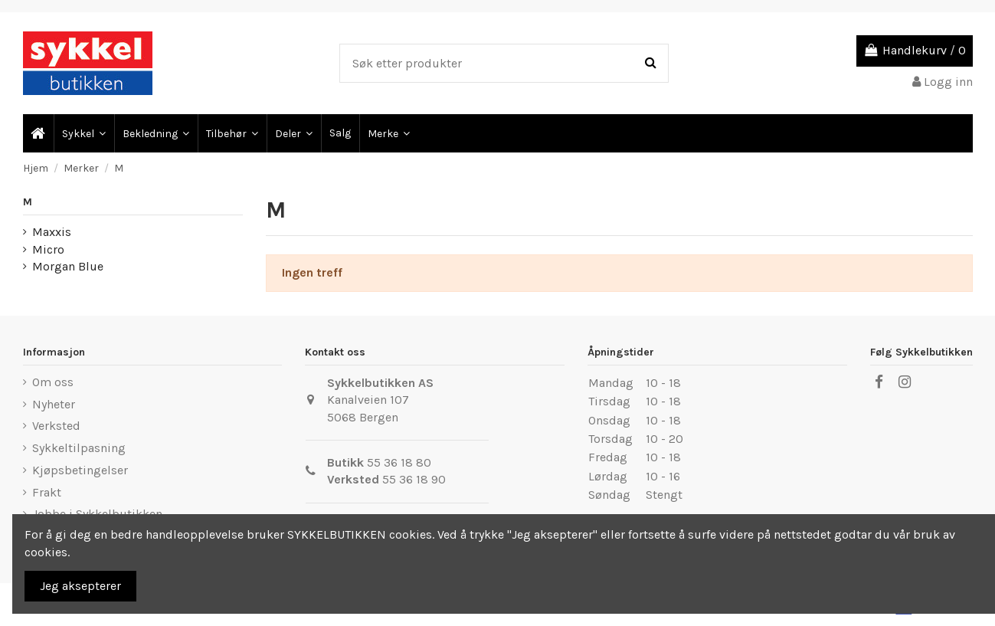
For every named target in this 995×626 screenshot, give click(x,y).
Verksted (56, 425)
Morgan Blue (67, 266)
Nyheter (53, 404)
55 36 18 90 (414, 479)
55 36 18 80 (399, 462)
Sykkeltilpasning (79, 448)
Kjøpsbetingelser (80, 470)
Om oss (53, 382)
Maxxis (51, 232)
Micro (48, 249)
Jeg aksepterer (80, 585)
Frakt (46, 492)
